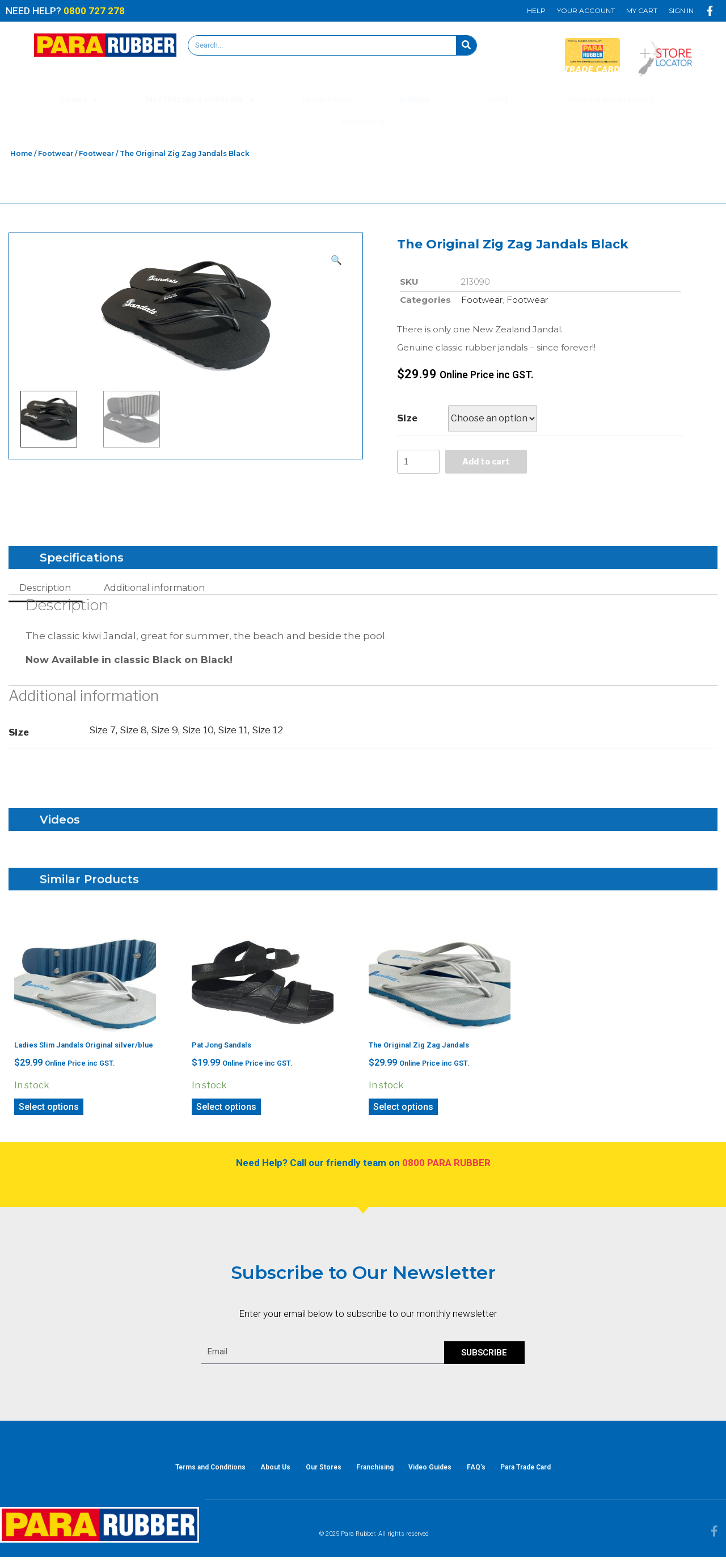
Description (45, 591)
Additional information (154, 591)
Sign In (681, 10)
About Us (260, 1474)
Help (536, 10)
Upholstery (326, 99)
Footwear (55, 153)
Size (407, 418)
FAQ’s (491, 1474)
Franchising (375, 1474)
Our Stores (316, 1474)
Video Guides (437, 1474)
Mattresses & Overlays (200, 99)
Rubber (419, 99)
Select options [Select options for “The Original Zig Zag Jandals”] (403, 1110)
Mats (503, 99)
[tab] (45, 591)
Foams (79, 99)
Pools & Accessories (615, 99)
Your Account (586, 10)
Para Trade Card (549, 1474)
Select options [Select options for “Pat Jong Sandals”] (226, 1110)
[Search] (466, 45)
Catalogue (363, 122)
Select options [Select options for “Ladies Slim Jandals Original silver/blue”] (49, 1110)
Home (21, 153)
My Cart (641, 10)
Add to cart (491, 463)
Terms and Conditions (187, 1474)
